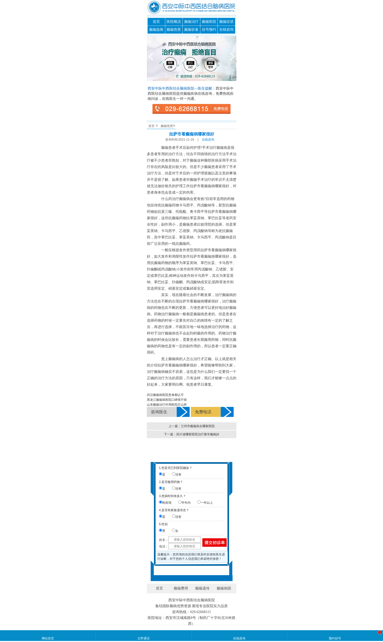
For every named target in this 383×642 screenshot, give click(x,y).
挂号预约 (209, 29)
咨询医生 (159, 412)
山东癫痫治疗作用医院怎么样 (167, 404)
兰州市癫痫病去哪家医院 (198, 426)
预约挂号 (335, 638)
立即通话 (143, 638)
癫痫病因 (224, 588)
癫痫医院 (209, 22)
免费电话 (203, 412)
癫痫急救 (156, 29)
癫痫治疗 (191, 22)
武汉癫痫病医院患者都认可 (165, 395)
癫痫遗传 (202, 588)
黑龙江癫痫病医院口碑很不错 (167, 400)
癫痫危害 (174, 29)
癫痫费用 (181, 588)
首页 (156, 22)
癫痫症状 (226, 22)
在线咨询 (226, 29)
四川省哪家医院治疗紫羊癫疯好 (197, 434)
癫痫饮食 (191, 29)
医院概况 (174, 22)
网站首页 (48, 638)
